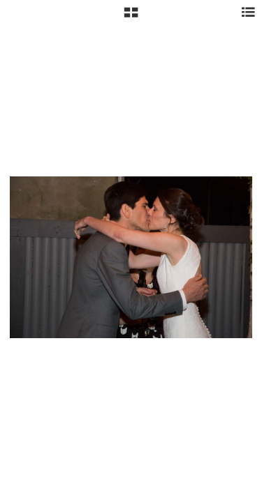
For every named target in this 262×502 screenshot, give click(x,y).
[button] (131, 17)
